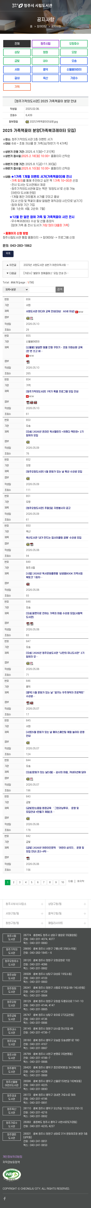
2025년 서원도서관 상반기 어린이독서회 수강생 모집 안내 (47, 265)
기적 (17, 87)
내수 (45, 61)
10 (62, 882)
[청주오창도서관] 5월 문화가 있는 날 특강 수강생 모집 (54, 471)
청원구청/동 (12, 923)
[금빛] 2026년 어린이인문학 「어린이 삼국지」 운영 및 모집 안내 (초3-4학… (55, 849)
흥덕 (45, 69)
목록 (8, 253)
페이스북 (4, 1198)
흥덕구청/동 (55, 913)
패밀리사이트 (55, 923)
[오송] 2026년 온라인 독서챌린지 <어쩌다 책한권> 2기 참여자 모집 (55, 433)
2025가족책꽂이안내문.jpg (42, 121)
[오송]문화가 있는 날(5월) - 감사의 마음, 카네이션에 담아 (56, 772)
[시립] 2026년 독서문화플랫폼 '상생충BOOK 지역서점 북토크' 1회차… (54, 575)
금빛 (17, 61)
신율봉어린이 (74, 69)
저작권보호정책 (11, 1162)
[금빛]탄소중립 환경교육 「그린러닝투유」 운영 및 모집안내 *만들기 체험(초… (52, 810)
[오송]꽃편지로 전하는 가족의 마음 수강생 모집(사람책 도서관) (54, 615)
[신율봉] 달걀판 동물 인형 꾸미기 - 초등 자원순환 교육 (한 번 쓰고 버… (54, 349)
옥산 (45, 78)
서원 (17, 69)
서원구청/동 (12, 913)
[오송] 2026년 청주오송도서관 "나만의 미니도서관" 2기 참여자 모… (55, 654)
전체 (17, 43)
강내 (17, 78)
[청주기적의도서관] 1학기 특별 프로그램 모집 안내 (52, 391)
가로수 (74, 78)
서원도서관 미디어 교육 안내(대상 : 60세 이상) (50, 311)
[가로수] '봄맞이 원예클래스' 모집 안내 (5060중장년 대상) (47, 273)
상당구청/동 (55, 904)
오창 (74, 52)
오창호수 (74, 43)
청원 (45, 52)
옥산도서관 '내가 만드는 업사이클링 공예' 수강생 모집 (53, 537)
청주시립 (45, 43)
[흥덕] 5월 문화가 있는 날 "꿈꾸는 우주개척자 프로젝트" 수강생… (55, 694)
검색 (59, 289)
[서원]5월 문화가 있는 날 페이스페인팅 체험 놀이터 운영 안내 (55, 734)
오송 (74, 61)
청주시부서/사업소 (16, 904)
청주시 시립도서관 (51, 5)
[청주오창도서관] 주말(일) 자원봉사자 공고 (48, 508)
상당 (17, 52)
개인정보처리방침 (12, 1156)
